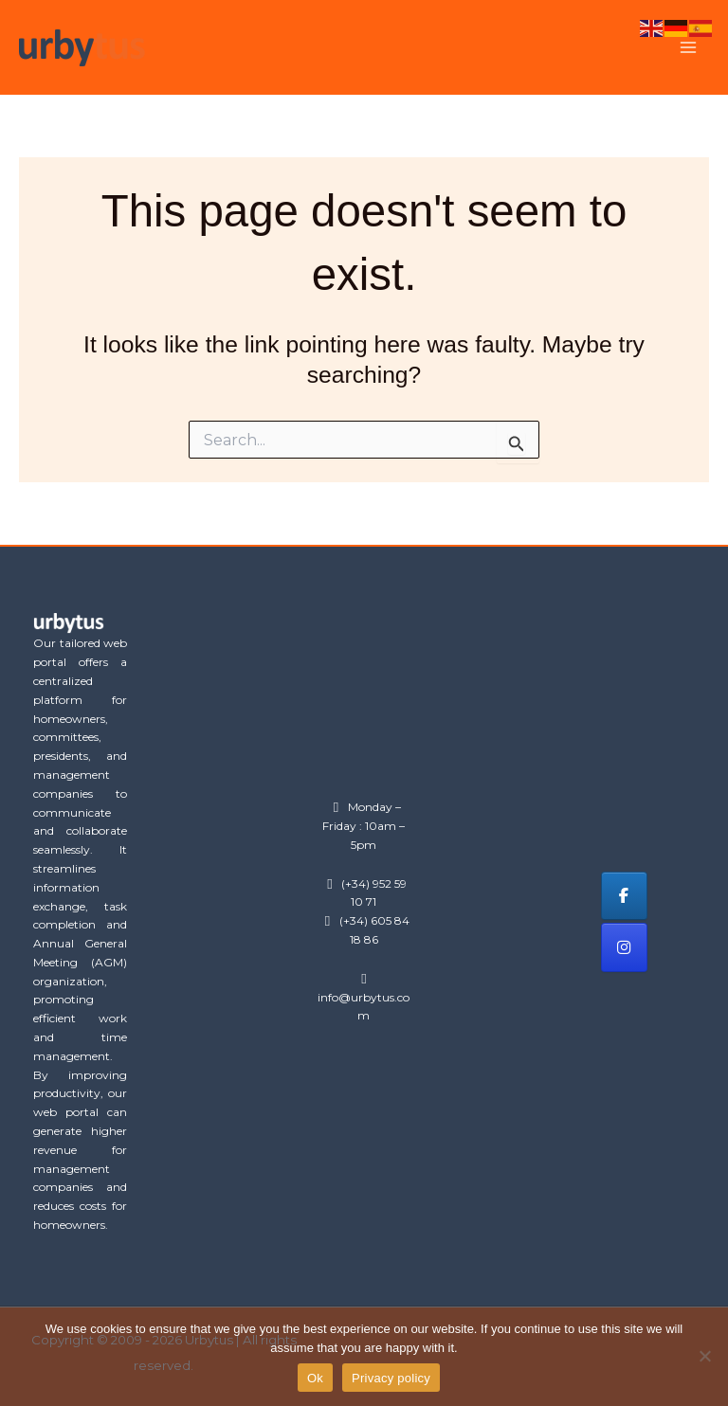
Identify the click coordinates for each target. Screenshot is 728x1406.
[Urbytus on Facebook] (624, 896)
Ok (315, 1378)
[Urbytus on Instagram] (624, 947)
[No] (704, 1355)
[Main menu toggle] (687, 48)
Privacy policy (391, 1378)
